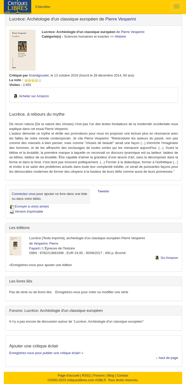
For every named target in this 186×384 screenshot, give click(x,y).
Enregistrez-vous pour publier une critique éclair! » (46, 353)
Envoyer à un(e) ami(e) (29, 206)
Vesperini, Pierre (46, 243)
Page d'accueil (68, 375)
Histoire (120, 36)
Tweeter (103, 191)
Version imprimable (26, 211)
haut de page (167, 358)
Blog (110, 375)
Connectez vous (24, 194)
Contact (122, 375)
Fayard (34, 248)
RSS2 (86, 375)
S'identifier (42, 7)
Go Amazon (169, 258)
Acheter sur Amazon (34, 96)
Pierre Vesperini (120, 19)
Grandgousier (39, 75)
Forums (99, 375)
